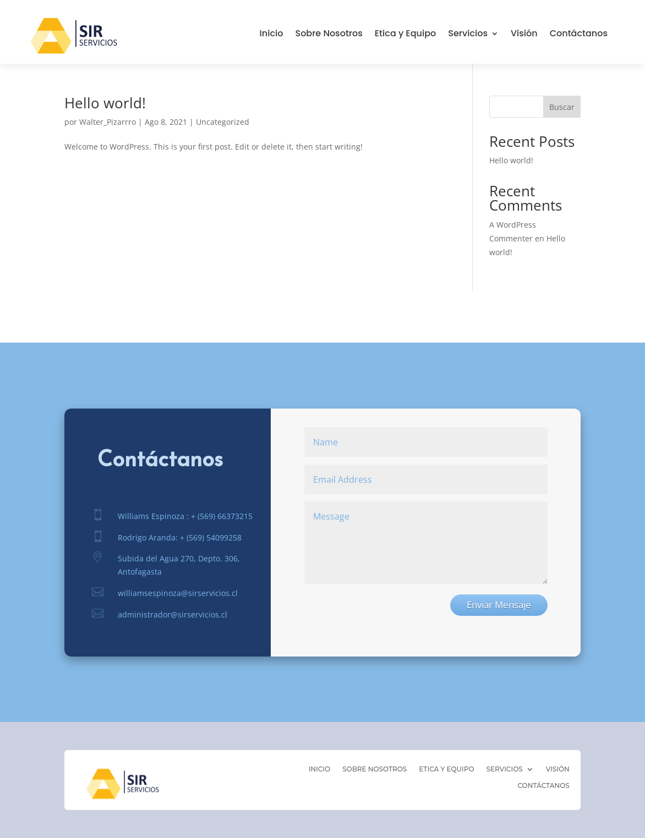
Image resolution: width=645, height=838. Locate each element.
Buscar (562, 107)
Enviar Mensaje (499, 604)
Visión (524, 35)
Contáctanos (579, 35)
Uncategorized (222, 122)
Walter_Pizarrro (107, 122)
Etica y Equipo (405, 35)
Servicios (468, 35)
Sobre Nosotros (328, 35)
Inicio (271, 35)
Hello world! (105, 103)
